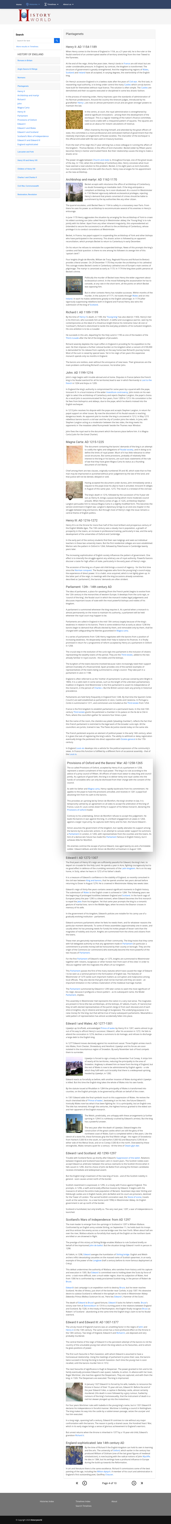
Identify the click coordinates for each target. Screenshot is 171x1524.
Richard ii (120, 1333)
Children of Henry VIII (25, 169)
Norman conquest (83, 570)
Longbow (97, 1260)
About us (67, 3)
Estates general (128, 739)
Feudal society (126, 449)
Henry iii (70, 1330)
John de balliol (96, 1245)
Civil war (133, 81)
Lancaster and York (24, 152)
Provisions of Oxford (25, 120)
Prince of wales (108, 1028)
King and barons (93, 880)
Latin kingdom (128, 868)
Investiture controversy (117, 392)
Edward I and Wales (25, 128)
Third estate (127, 654)
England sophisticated (26, 144)
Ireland (82, 72)
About (114, 1501)
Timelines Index (83, 1501)
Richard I (20, 99)
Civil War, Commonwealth (26, 186)
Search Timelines (84, 1506)
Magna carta (122, 630)
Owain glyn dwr (132, 1145)
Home (19, 3)
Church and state (101, 160)
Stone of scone (134, 1197)
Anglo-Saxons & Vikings (26, 69)
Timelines (51, 3)
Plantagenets (21, 86)
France (127, 63)
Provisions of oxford (76, 809)
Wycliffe (146, 1456)
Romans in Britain (23, 60)
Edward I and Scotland (26, 132)
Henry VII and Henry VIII (26, 160)
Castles (127, 84)
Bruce (68, 1281)
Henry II (19, 91)
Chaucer (109, 1474)
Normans (20, 77)
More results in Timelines (27, 46)
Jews (80, 901)
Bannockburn (90, 1305)
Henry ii (83, 317)
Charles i (98, 688)
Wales (145, 69)
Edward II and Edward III (27, 140)
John (18, 103)
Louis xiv (80, 748)
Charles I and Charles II (25, 177)
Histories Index (47, 1501)
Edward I (20, 124)
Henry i (81, 102)
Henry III (20, 111)
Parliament (21, 115)
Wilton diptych (103, 1471)
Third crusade (72, 338)
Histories (33, 3)
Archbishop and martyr (26, 95)
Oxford (116, 1450)
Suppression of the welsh (128, 1157)
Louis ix (73, 754)
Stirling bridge (122, 1254)
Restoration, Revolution (25, 194)
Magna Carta (22, 107)
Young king (112, 317)
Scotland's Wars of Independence (31, 136)
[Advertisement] (109, 15)
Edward (86, 1254)
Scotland (70, 72)
